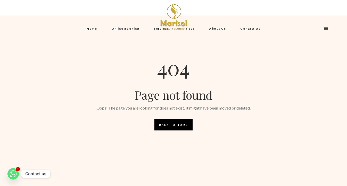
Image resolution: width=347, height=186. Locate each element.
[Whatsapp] (13, 174)
